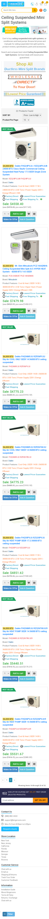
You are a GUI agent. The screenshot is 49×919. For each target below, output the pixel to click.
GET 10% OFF (40, 800)
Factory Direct (12, 196)
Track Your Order (8, 877)
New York (5, 841)
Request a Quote (10, 829)
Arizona (4, 860)
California (5, 846)
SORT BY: (7, 115)
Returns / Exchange (9, 898)
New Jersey (6, 843)
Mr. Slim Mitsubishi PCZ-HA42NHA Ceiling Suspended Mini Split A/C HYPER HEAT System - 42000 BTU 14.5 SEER (25, 269)
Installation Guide (8, 890)
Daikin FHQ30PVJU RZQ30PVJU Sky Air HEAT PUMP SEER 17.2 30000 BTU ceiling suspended (24, 540)
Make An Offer (10, 219)
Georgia (4, 854)
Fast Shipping (12, 199)
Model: (5, 179)
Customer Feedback (9, 880)
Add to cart (16, 214)
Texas (3, 857)
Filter (8, 914)
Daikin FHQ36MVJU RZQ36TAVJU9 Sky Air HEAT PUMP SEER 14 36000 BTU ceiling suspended (25, 631)
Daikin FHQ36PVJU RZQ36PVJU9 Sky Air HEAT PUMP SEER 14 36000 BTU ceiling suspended (25, 722)
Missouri (4, 851)
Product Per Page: (11, 120)
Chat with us (6, 869)
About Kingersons (8, 892)
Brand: (5, 182)
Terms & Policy (7, 895)
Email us (4, 872)
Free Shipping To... (31, 199)
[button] (40, 10)
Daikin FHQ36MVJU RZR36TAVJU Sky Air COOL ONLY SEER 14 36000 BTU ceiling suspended (24, 450)
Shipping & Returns (9, 875)
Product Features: (10, 186)
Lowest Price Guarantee (34, 196)
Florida (4, 849)
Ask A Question (27, 219)
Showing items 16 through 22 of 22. (32, 785)
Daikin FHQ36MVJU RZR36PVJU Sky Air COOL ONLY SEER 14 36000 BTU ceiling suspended (24, 359)
